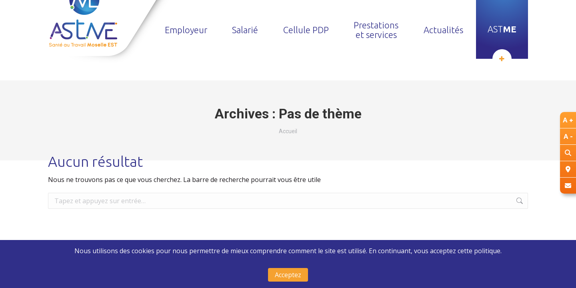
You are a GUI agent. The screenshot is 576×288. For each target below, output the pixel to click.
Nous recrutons (389, 11)
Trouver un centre (454, 11)
